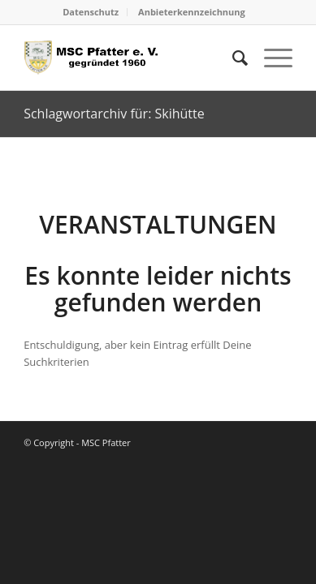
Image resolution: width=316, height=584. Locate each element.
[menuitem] (91, 12)
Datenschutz (91, 12)
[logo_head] (131, 57)
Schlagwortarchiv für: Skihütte (114, 113)
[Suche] (232, 57)
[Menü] (270, 57)
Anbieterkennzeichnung (191, 12)
